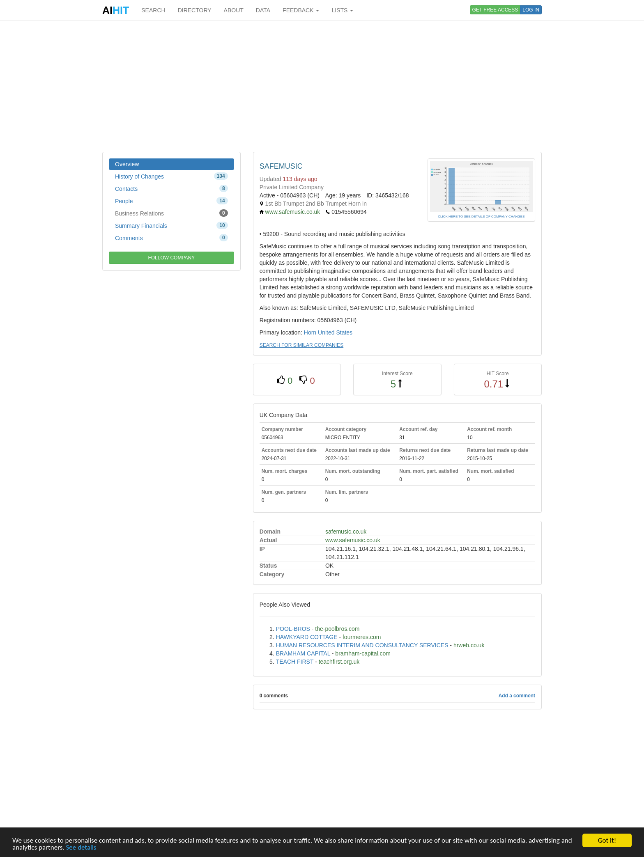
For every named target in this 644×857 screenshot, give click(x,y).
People (171, 200)
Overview (127, 164)
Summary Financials (171, 225)
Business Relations (171, 213)
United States (335, 332)
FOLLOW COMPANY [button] (171, 258)
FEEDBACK (301, 10)
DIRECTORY (195, 10)
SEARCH (153, 10)
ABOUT (234, 10)
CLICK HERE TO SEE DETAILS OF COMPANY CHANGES (481, 216)
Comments (171, 237)
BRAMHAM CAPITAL (303, 653)
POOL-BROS (293, 629)
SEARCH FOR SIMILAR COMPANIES (301, 345)
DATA (263, 10)
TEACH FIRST (295, 661)
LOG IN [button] (530, 10)
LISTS (342, 10)
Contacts (171, 188)
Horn (310, 332)
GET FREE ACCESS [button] (495, 10)
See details (81, 847)
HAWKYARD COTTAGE (307, 637)
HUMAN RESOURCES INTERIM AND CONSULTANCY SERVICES (362, 645)
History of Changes (171, 176)
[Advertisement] (322, 86)
